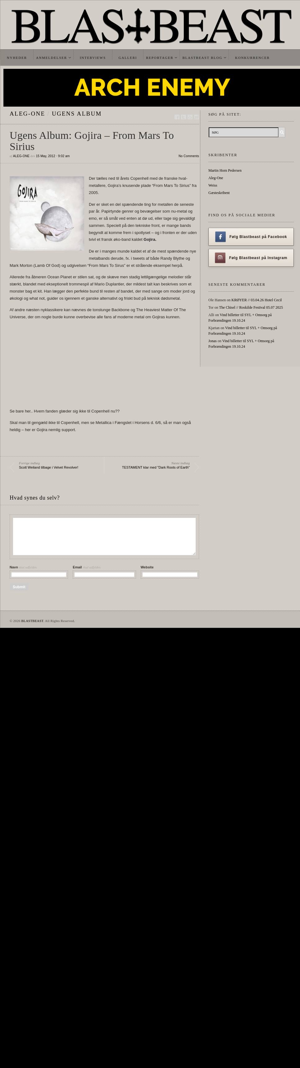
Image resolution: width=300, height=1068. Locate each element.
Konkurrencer (252, 58)
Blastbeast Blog (202, 58)
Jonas (212, 341)
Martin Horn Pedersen (225, 170)
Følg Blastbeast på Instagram (251, 258)
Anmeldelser (51, 58)
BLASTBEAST (32, 621)
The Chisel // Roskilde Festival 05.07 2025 (251, 307)
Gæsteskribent (219, 193)
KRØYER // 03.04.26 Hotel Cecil (256, 300)
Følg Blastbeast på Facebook (251, 237)
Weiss (212, 185)
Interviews (93, 58)
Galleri (128, 58)
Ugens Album (77, 113)
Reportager (159, 58)
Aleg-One (27, 113)
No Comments (189, 156)
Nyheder (17, 58)
